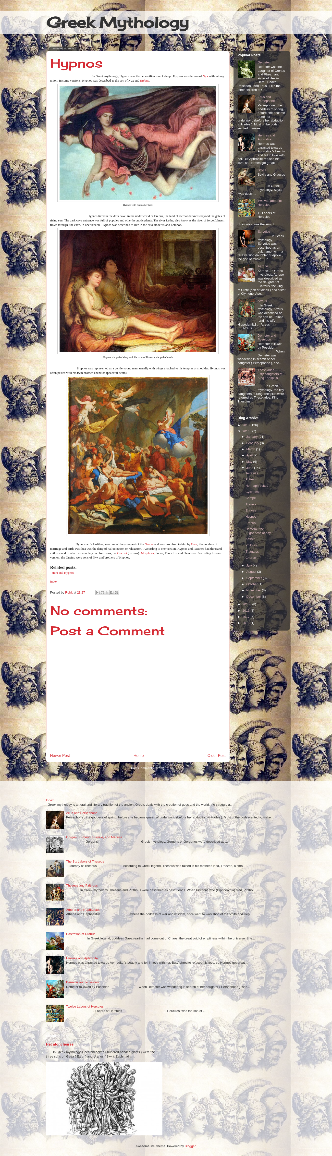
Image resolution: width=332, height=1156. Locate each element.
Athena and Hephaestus (83, 910)
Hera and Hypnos (63, 572)
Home (139, 756)
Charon (251, 558)
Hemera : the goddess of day (258, 531)
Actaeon (251, 479)
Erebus (144, 80)
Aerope (263, 266)
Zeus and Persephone (266, 99)
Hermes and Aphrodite (266, 137)
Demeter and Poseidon (267, 337)
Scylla (262, 170)
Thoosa (251, 504)
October (252, 584)
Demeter (264, 62)
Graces (149, 544)
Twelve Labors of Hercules (270, 203)
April (250, 455)
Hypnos (251, 516)
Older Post (217, 756)
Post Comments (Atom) (147, 768)
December (254, 596)
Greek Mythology (117, 22)
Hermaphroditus (257, 485)
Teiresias (252, 473)
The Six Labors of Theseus (85, 861)
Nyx (205, 76)
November (254, 590)
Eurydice (264, 231)
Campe (251, 498)
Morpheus (147, 553)
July (249, 565)
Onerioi (122, 553)
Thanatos (252, 551)
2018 (247, 623)
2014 (247, 431)
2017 (247, 617)
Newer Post (60, 756)
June (250, 468)
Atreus (262, 301)
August (251, 571)
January (252, 436)
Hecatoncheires (60, 1044)
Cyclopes (252, 492)
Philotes (251, 545)
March (251, 449)
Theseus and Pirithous (82, 885)
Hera (194, 544)
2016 (247, 610)
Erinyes (251, 510)
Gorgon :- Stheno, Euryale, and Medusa (94, 837)
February (253, 443)
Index (54, 581)
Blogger (190, 1146)
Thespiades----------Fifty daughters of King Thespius (271, 373)
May (249, 461)
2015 (247, 604)
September (254, 578)
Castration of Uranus (80, 934)
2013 (247, 425)
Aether (250, 539)
